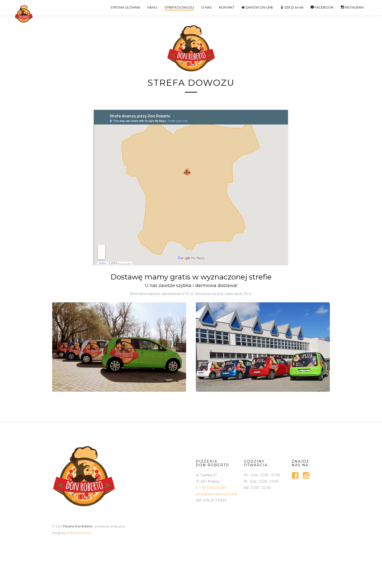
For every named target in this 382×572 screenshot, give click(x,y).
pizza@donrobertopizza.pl (216, 494)
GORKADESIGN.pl (78, 533)
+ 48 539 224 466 (213, 488)
